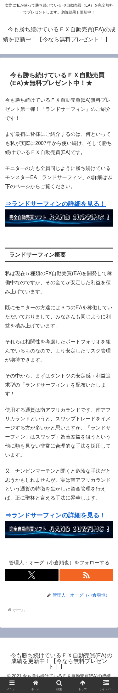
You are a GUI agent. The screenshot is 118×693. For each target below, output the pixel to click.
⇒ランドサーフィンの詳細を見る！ (55, 203)
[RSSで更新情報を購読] (86, 575)
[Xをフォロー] (32, 575)
